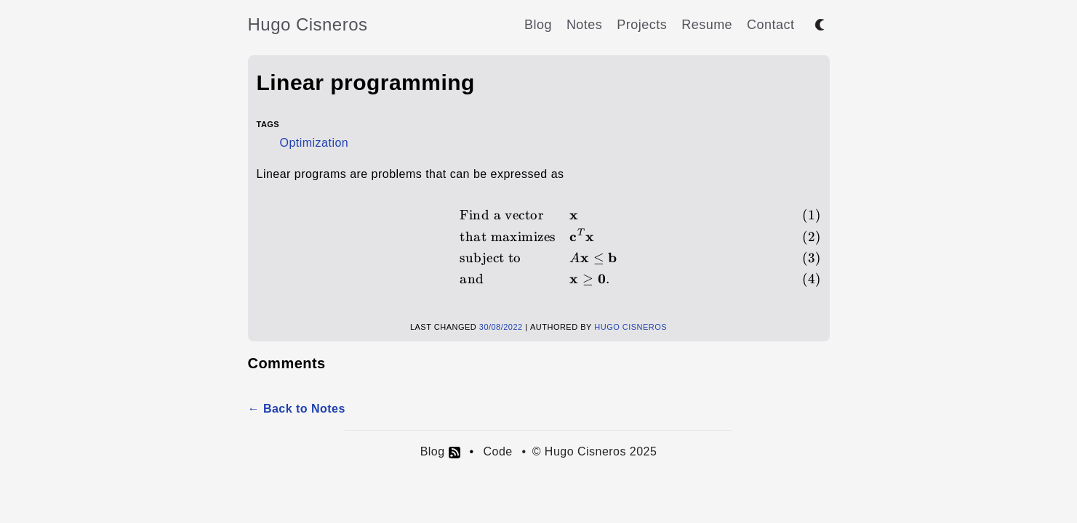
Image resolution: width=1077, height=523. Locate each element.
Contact (770, 24)
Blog (538, 24)
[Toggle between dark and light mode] (819, 25)
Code (497, 451)
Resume (706, 24)
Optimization (314, 143)
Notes (584, 24)
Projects (642, 24)
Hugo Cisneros (308, 24)
